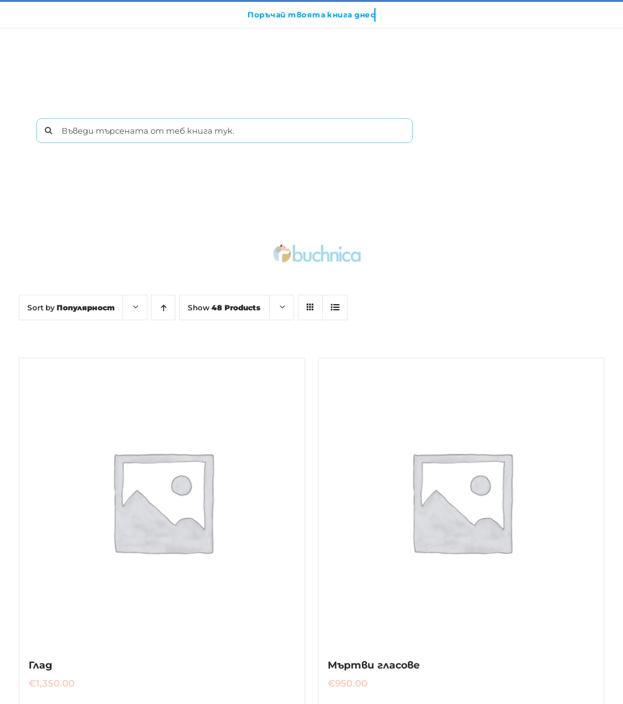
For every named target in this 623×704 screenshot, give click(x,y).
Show (224, 307)
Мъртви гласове (374, 665)
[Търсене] (48, 130)
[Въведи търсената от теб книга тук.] (224, 130)
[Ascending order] (163, 307)
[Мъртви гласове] (461, 501)
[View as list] (335, 307)
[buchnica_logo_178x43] (317, 246)
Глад (40, 665)
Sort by (70, 307)
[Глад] (162, 501)
